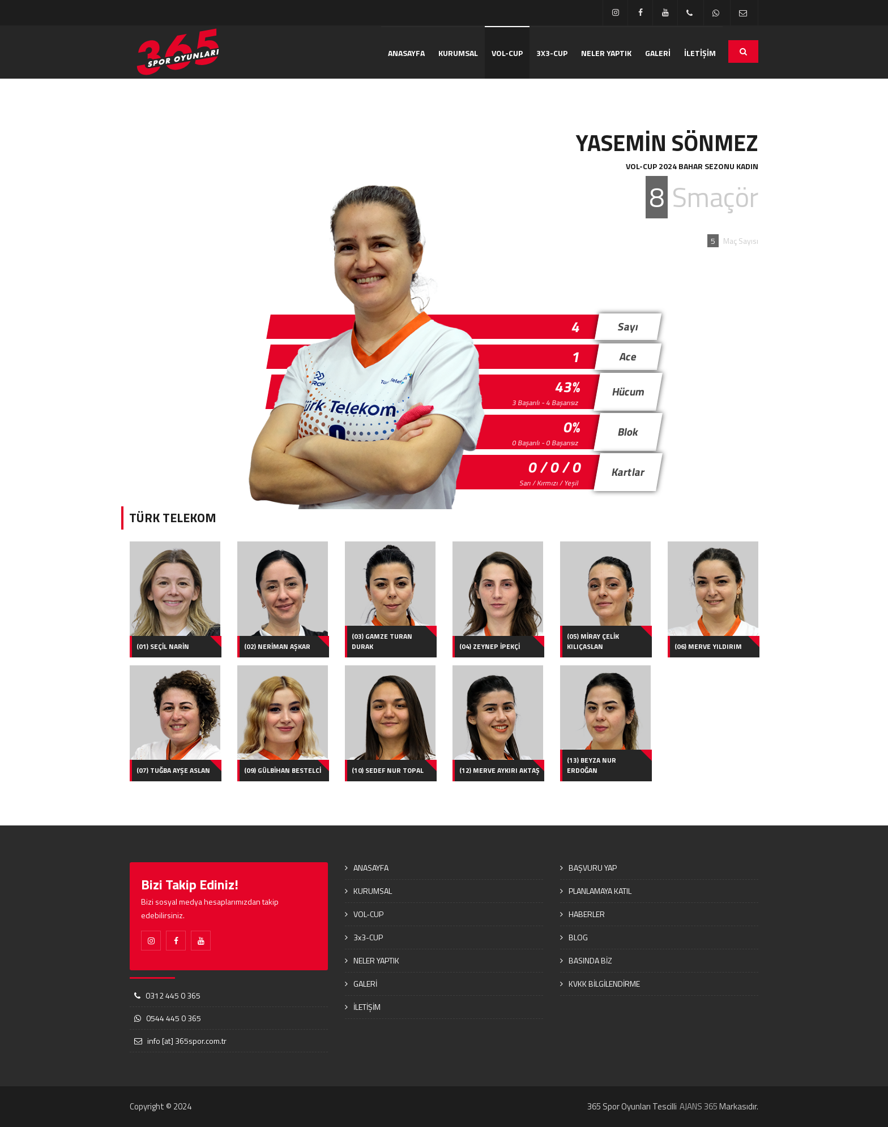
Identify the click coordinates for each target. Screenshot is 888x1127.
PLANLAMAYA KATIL (600, 891)
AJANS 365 (699, 1106)
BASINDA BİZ (590, 960)
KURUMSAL (458, 53)
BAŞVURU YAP (593, 868)
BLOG (578, 937)
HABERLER (587, 914)
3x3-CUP (551, 53)
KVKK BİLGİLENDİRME (604, 984)
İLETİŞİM (700, 53)
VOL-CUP (507, 53)
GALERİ (658, 53)
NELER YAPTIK (606, 53)
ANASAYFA (406, 53)
